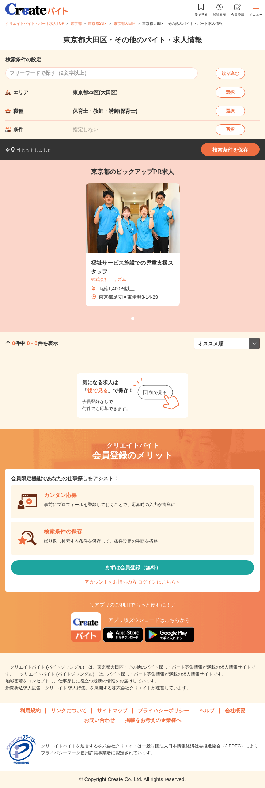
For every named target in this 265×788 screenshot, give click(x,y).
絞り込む (230, 73)
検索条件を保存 (230, 150)
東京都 (76, 24)
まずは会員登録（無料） (133, 567)
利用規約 (30, 711)
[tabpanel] (133, 245)
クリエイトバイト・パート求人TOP (34, 24)
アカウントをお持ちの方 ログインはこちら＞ (132, 582)
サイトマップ (112, 711)
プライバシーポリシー (163, 711)
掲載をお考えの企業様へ (153, 720)
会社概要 (235, 711)
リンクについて (69, 711)
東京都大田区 (125, 24)
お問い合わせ (99, 720)
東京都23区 (97, 24)
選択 (230, 92)
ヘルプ (207, 711)
